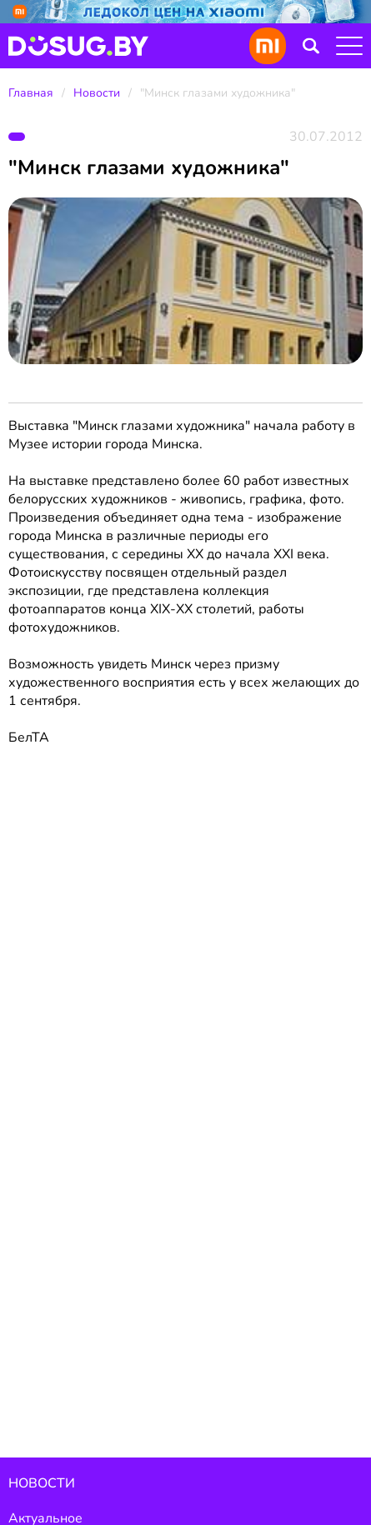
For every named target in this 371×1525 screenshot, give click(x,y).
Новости (96, 93)
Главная (30, 93)
